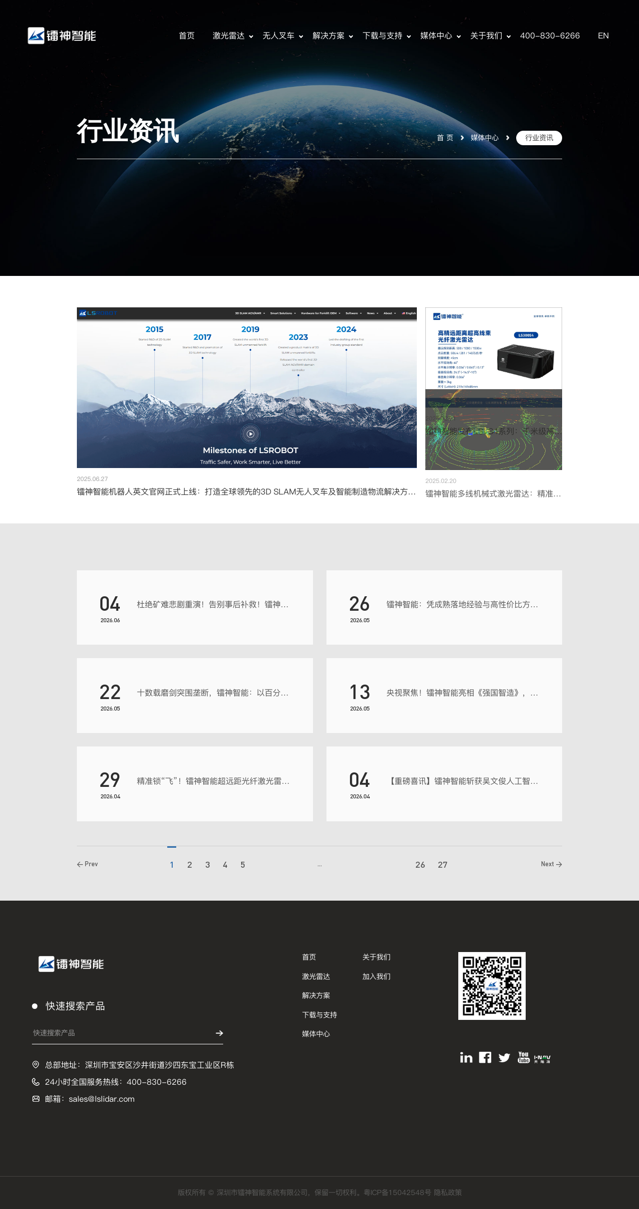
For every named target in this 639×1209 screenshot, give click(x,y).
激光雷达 (229, 35)
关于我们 (486, 35)
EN (603, 35)
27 (443, 866)
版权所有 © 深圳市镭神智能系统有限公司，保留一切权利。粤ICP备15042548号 (306, 1193)
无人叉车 (279, 35)
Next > (551, 866)
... (320, 866)
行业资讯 (539, 138)
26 (420, 866)
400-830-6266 (550, 35)
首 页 (445, 138)
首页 (187, 35)
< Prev (87, 866)
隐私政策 (448, 1193)
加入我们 (376, 976)
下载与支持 (382, 35)
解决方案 (328, 35)
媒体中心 (436, 35)
